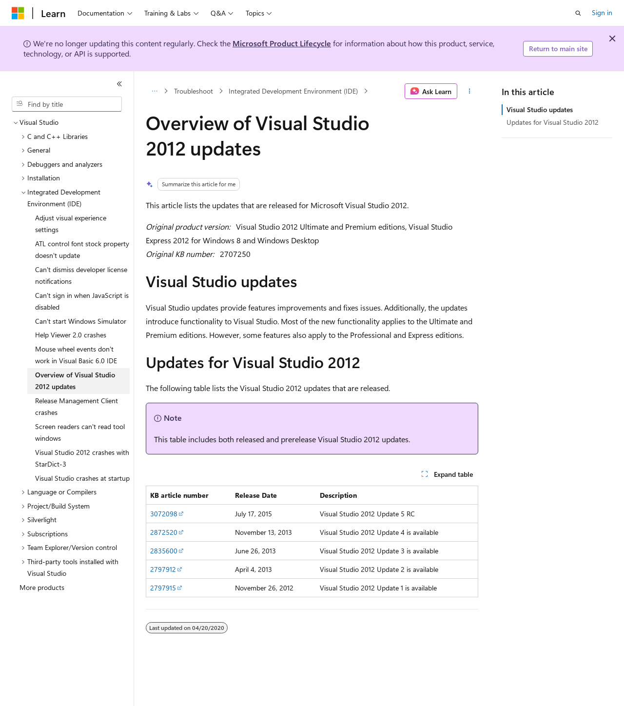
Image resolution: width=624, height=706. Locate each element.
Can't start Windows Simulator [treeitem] (80, 321)
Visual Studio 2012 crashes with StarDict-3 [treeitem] (82, 458)
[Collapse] (119, 84)
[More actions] (469, 91)
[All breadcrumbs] (154, 91)
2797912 (163, 569)
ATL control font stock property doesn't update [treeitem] (82, 249)
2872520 (163, 532)
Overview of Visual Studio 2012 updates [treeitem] (75, 381)
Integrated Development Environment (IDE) (293, 91)
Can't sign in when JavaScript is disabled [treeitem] (82, 301)
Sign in (602, 12)
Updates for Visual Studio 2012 (553, 122)
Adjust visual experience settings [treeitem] (70, 224)
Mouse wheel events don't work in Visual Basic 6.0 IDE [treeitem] (76, 355)
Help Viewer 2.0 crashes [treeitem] (70, 334)
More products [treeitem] (42, 587)
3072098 (163, 513)
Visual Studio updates (540, 109)
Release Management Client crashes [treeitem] (76, 406)
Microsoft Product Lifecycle (282, 43)
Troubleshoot (193, 91)
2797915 (163, 587)
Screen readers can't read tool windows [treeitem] (80, 432)
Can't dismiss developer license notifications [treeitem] (81, 275)
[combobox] (67, 104)
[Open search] (578, 13)
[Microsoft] (18, 13)
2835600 (163, 550)
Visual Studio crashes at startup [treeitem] (82, 478)
